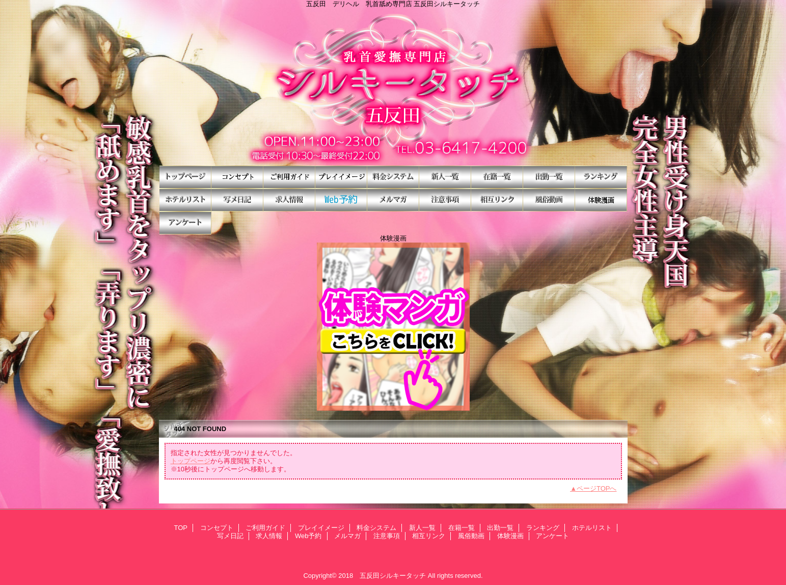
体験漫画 (601, 200)
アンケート (185, 222)
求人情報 (289, 200)
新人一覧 (445, 177)
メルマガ (393, 200)
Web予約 (341, 200)
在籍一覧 (497, 177)
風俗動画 (549, 200)
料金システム (393, 177)
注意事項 (445, 200)
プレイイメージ (341, 177)
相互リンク (497, 200)
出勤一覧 (549, 177)
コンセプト (237, 177)
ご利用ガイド (289, 177)
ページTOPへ (597, 488)
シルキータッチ (393, 87)
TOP (185, 177)
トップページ (190, 461)
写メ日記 (237, 200)
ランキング (601, 177)
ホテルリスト (185, 200)
